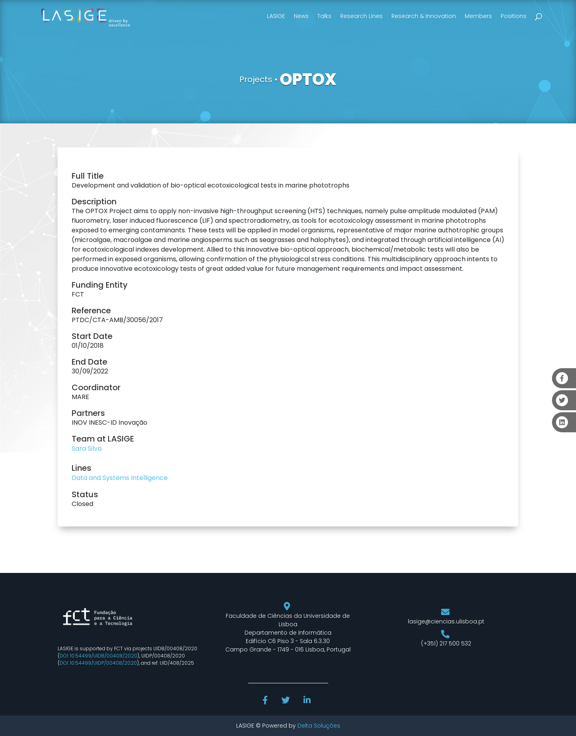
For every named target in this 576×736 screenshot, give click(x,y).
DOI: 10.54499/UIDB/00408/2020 (98, 655)
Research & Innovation (423, 16)
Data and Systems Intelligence (120, 477)
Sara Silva (87, 448)
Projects (255, 79)
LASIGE (276, 16)
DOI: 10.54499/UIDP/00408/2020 (98, 662)
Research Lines (361, 16)
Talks (324, 16)
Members (478, 16)
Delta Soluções (318, 726)
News (301, 16)
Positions (513, 16)
